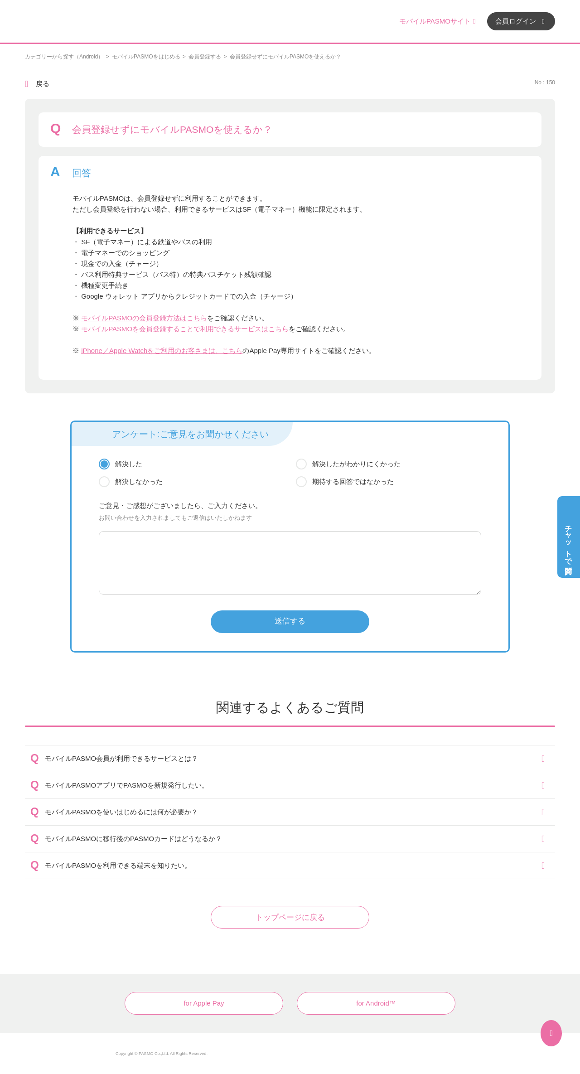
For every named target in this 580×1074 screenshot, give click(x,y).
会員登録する (204, 56)
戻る (42, 83)
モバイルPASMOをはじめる (146, 56)
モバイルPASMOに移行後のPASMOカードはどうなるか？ (133, 838)
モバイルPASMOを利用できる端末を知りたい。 (118, 865)
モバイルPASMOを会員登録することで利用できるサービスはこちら (185, 329)
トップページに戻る (290, 917)
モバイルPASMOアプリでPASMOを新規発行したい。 (126, 785)
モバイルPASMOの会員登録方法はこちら (144, 318)
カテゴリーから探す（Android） (64, 56)
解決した (128, 464)
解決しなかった (139, 481)
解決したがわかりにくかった (356, 464)
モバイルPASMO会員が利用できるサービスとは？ (121, 758)
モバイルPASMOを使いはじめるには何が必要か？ (121, 812)
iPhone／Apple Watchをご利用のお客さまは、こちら (161, 350)
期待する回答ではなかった (353, 481)
